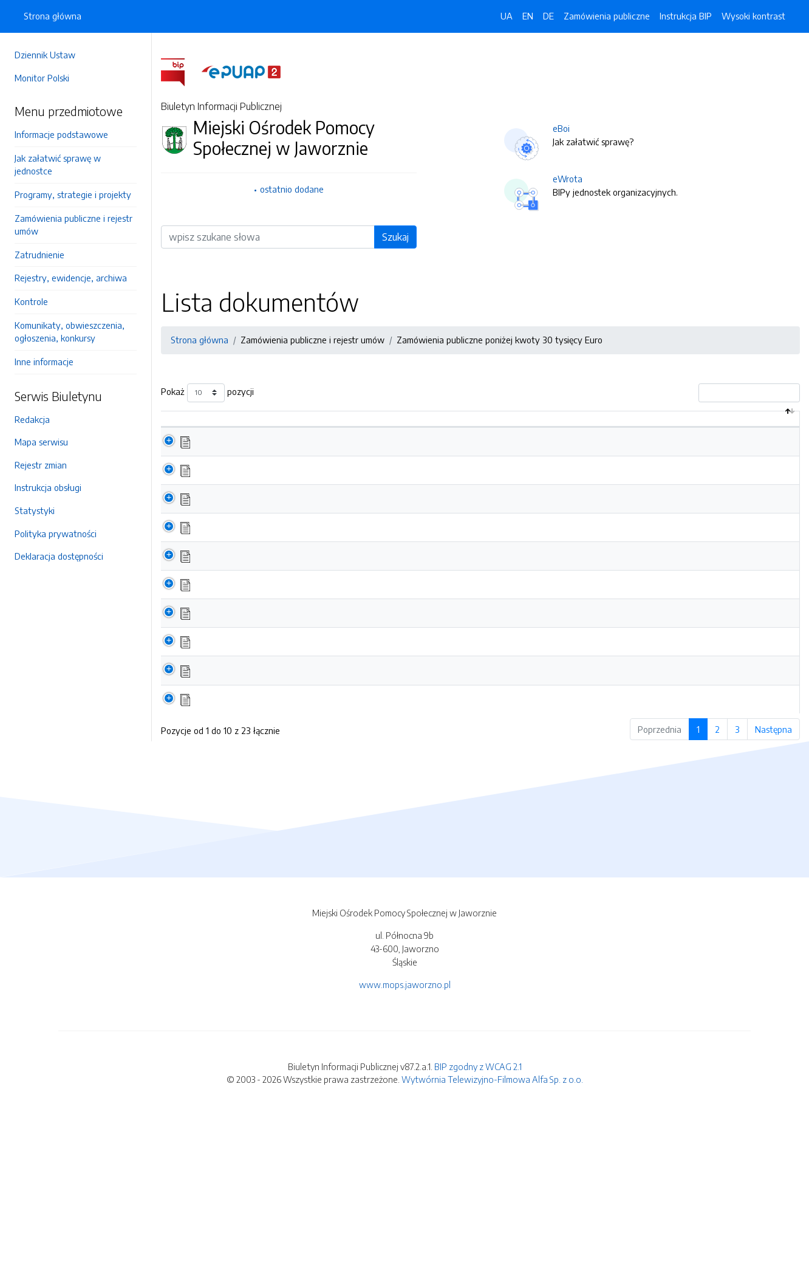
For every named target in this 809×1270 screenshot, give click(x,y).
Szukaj (395, 237)
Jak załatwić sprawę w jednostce (58, 165)
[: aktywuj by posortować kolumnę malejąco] (174, 432)
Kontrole (31, 301)
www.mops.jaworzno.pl (405, 1139)
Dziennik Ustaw (45, 54)
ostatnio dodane (292, 189)
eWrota (567, 178)
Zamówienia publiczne (607, 15)
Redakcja (32, 419)
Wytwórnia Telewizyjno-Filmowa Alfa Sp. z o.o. (492, 1234)
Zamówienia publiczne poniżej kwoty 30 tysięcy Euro (499, 339)
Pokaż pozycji (207, 392)
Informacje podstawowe (61, 134)
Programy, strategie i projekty (73, 194)
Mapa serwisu (41, 441)
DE (548, 15)
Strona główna (52, 15)
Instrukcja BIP (686, 15)
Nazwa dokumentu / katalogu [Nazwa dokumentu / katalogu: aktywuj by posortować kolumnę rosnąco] (261, 437)
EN (527, 15)
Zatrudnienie (39, 254)
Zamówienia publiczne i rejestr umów (73, 225)
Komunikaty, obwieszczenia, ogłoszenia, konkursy (70, 332)
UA (506, 15)
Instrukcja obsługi (48, 487)
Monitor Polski (42, 77)
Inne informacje (44, 361)
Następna (773, 883)
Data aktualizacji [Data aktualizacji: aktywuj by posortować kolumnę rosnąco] (744, 431)
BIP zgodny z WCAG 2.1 (478, 1220)
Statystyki (35, 510)
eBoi (561, 128)
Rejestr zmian (41, 464)
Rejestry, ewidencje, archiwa (71, 277)
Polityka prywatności (56, 533)
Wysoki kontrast (753, 15)
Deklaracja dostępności (59, 556)
